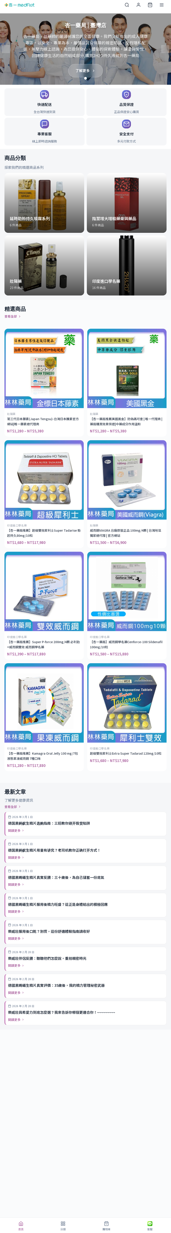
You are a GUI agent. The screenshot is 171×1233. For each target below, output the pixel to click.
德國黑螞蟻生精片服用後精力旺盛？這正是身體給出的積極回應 (58, 904)
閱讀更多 (16, 830)
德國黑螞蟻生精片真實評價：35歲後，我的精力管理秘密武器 (56, 985)
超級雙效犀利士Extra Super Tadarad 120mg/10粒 (125, 753)
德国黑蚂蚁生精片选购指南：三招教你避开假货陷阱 (49, 823)
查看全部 (12, 316)
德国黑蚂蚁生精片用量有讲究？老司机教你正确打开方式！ (54, 850)
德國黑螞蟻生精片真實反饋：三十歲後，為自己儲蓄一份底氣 (56, 877)
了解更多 (85, 70)
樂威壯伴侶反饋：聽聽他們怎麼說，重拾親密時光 (47, 958)
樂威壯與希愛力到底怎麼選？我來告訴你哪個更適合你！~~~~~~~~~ (61, 1012)
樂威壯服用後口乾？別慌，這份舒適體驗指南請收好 (49, 931)
